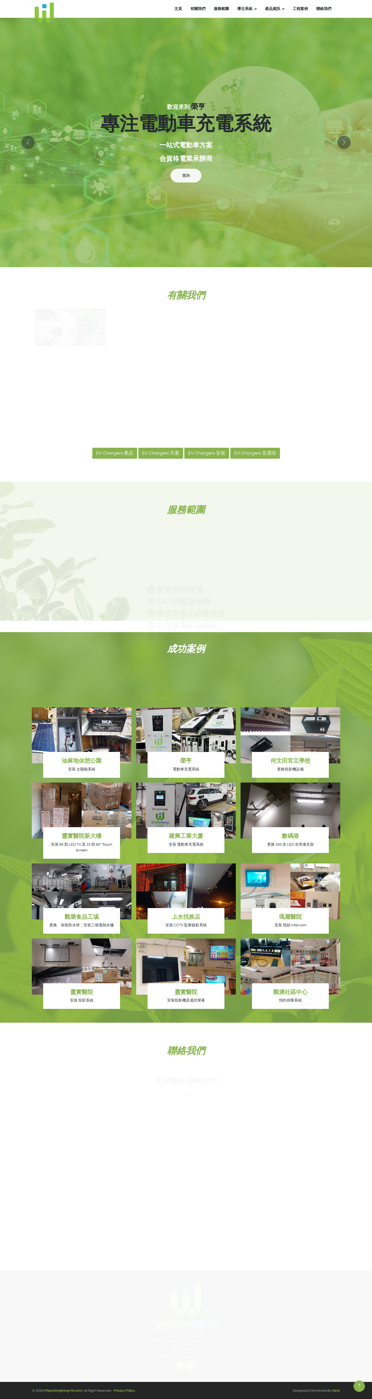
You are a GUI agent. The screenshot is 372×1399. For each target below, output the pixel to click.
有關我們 (197, 9)
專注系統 (244, 9)
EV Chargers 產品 (114, 453)
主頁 (178, 9)
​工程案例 (300, 9)
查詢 (186, 175)
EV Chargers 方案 (160, 453)
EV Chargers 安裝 (206, 453)
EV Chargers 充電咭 (255, 453)
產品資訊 (272, 9)
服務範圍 (221, 9)
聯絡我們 (323, 9)
